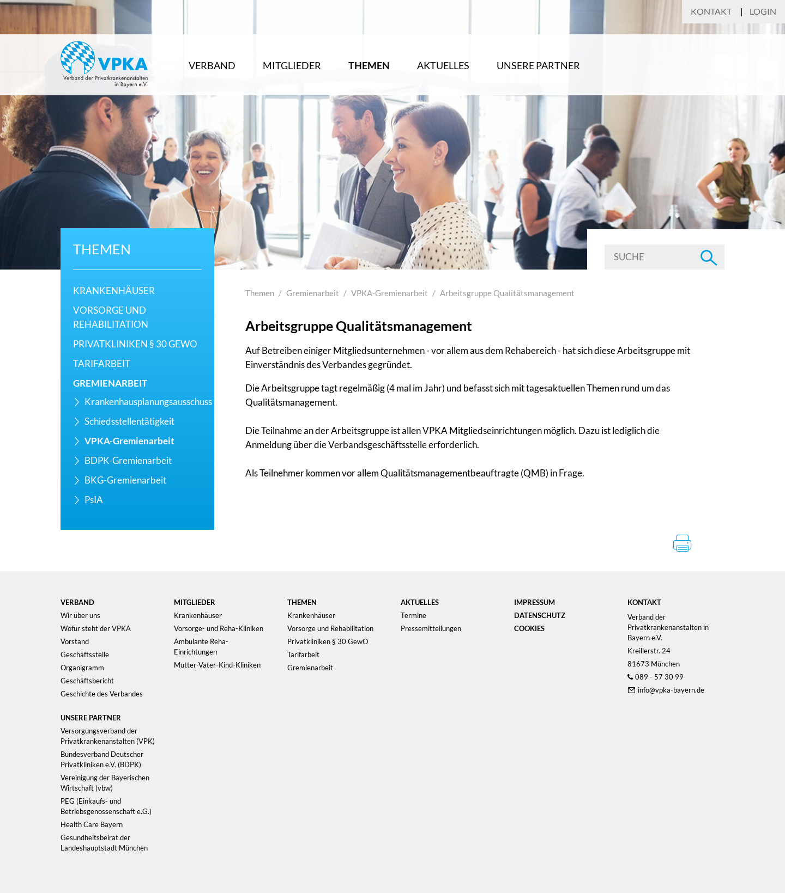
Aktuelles (443, 65)
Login (763, 11)
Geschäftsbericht (87, 680)
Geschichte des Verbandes (102, 693)
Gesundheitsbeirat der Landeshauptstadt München (104, 842)
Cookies (529, 628)
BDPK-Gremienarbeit (128, 460)
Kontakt (711, 11)
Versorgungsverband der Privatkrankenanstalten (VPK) (108, 735)
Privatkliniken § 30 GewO (135, 344)
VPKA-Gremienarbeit (129, 441)
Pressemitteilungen (431, 628)
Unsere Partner (538, 65)
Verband (212, 65)
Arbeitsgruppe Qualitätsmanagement (507, 293)
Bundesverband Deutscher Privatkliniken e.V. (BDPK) (102, 759)
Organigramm (82, 667)
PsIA (93, 499)
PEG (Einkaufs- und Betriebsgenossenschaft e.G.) (106, 806)
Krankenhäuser (114, 290)
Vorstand (75, 641)
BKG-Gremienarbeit (125, 480)
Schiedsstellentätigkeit (129, 421)
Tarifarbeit (101, 363)
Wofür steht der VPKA (96, 628)
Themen (369, 65)
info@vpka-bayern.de (671, 690)
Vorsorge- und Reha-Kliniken (218, 628)
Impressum (534, 602)
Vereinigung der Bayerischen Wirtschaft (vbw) (105, 782)
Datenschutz (539, 615)
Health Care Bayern (92, 824)
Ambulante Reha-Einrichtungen (201, 646)
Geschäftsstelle (85, 654)
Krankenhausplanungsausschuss (148, 401)
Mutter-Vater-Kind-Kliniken (217, 664)
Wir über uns (80, 615)
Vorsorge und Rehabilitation (330, 628)
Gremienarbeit (110, 383)
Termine (413, 615)
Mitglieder (292, 65)
